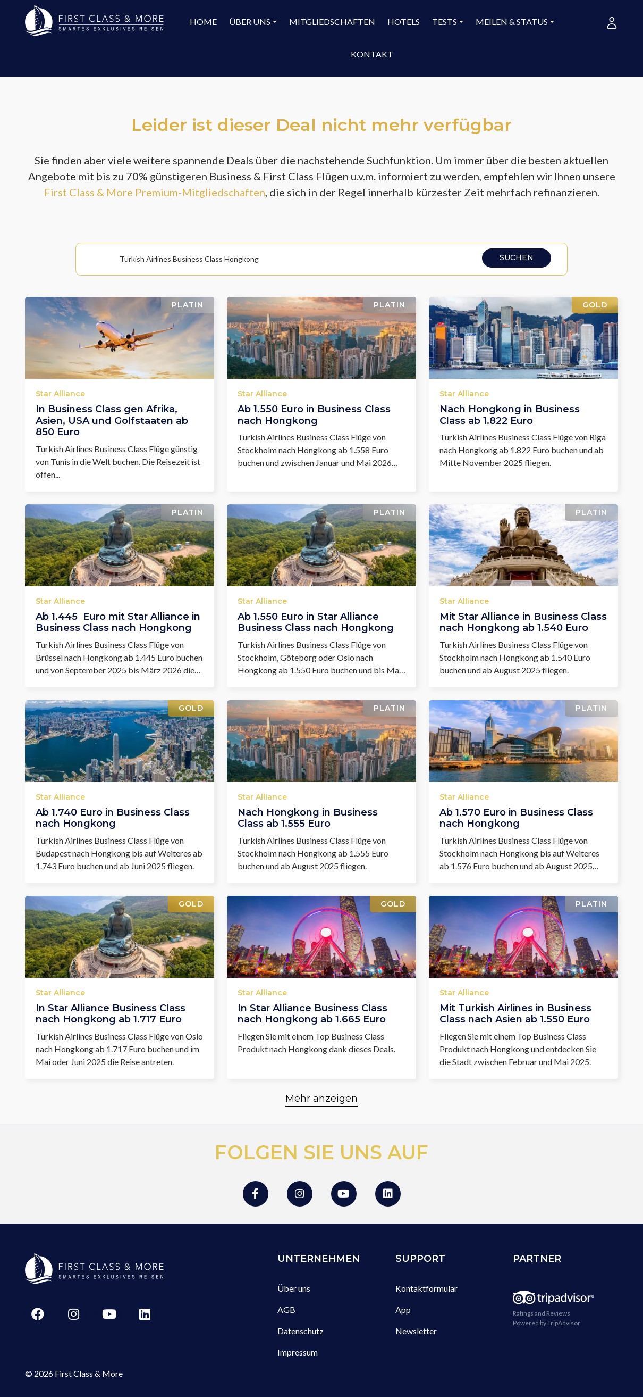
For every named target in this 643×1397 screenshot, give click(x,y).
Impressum (297, 1352)
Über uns (249, 21)
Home (203, 21)
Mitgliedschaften (332, 21)
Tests (444, 21)
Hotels (403, 21)
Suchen (517, 257)
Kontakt (372, 54)
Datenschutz (300, 1331)
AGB (286, 1309)
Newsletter (416, 1331)
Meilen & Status (512, 21)
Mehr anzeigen (321, 1098)
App (403, 1309)
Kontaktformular (426, 1288)
